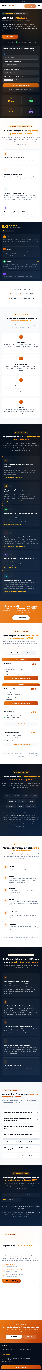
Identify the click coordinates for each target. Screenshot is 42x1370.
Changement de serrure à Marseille (14, 503)
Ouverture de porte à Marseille (13, 480)
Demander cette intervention (21, 680)
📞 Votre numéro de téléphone (12, 63)
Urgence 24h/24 (6, 1352)
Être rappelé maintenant (21, 86)
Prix (21, 1352)
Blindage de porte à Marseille (12, 527)
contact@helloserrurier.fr (14, 1272)
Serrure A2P (16, 1352)
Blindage (29, 1349)
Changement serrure (19, 1349)
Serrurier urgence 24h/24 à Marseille (14, 548)
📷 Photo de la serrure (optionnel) (13, 78)
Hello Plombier (6, 1354)
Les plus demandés (14, 653)
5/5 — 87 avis (29, 1337)
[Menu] (38, 6)
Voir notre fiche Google (11, 1283)
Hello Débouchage (32, 1352)
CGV (12, 1361)
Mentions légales (6, 1361)
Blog (25, 1352)
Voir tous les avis (8, 233)
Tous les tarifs (28, 653)
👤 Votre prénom (8, 55)
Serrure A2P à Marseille (11, 570)
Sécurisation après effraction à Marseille (15, 594)
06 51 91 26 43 (10, 38)
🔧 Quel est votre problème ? (11, 70)
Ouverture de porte (7, 1349)
